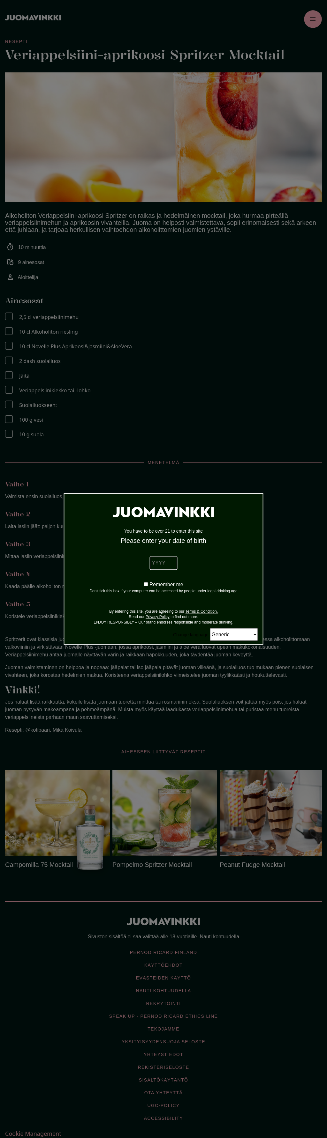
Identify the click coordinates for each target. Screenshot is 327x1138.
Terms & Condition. (202, 612)
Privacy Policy (158, 617)
